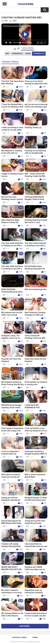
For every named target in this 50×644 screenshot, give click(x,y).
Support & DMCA (19, 637)
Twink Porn (22, 642)
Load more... (25, 626)
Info (7, 53)
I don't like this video (18, 48)
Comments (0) (39, 53)
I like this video (14, 48)
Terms (35, 637)
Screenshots (17, 53)
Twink (25, 4)
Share (28, 53)
